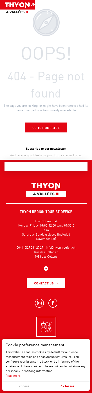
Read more (13, 375)
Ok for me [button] (67, 386)
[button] (78, 12)
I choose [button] (23, 386)
